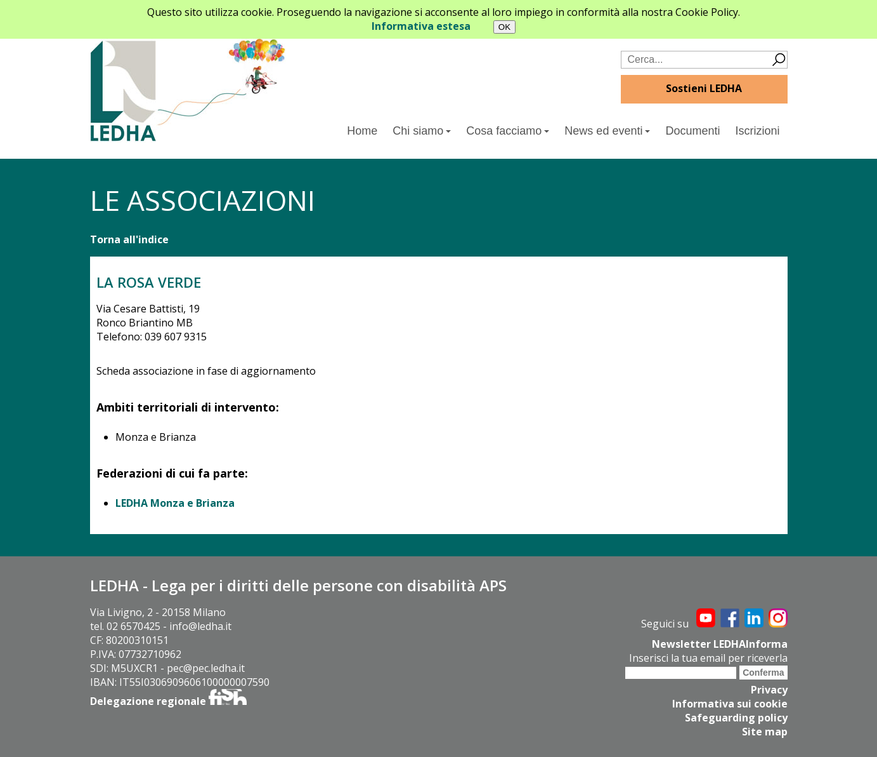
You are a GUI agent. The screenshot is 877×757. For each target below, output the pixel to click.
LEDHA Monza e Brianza (175, 503)
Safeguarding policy (736, 718)
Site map (765, 732)
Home (362, 130)
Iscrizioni (757, 130)
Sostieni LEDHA (704, 88)
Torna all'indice (129, 239)
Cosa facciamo (507, 130)
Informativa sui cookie (730, 704)
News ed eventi (607, 130)
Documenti (692, 130)
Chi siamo (422, 130)
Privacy (769, 690)
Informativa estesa (421, 26)
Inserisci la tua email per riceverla (708, 658)
